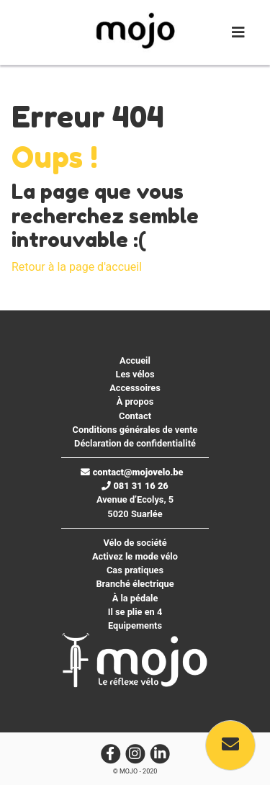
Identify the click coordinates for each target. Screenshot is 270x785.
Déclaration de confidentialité (135, 443)
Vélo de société (134, 542)
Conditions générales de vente (135, 429)
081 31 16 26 (135, 485)
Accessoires (135, 387)
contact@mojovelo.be (132, 472)
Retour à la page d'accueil (77, 267)
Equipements (135, 625)
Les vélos (134, 374)
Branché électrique (135, 583)
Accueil (135, 360)
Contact (135, 416)
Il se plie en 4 (135, 611)
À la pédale (135, 598)
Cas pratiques (135, 570)
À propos (135, 401)
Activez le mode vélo (135, 556)
